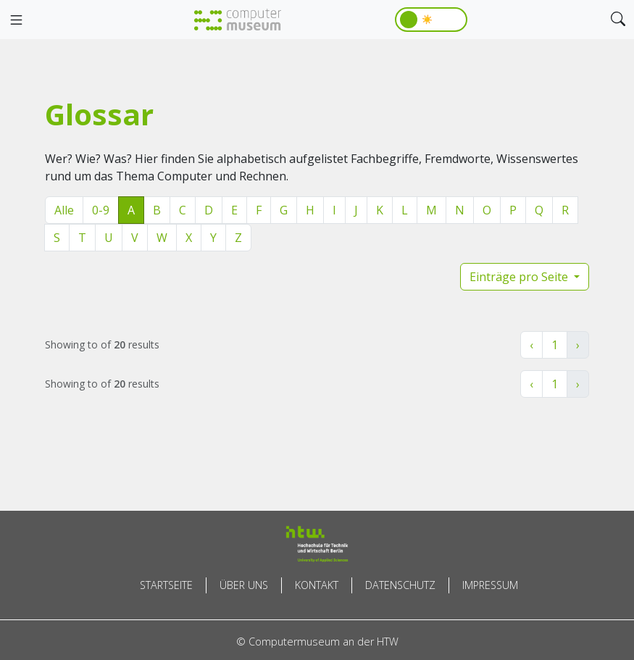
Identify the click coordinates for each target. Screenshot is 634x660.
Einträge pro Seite (520, 277)
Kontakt (316, 585)
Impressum (490, 585)
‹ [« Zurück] (531, 345)
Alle (64, 210)
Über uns (244, 585)
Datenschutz (400, 585)
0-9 (100, 210)
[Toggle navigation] (16, 20)
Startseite (166, 585)
